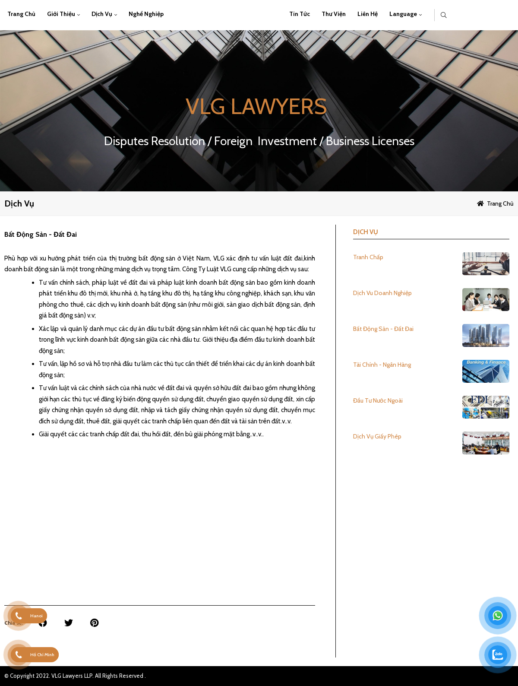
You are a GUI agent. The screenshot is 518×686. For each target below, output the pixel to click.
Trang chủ (21, 14)
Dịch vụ (102, 14)
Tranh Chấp (368, 257)
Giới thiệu (61, 14)
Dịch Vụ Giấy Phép (377, 436)
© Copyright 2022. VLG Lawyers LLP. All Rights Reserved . (75, 675)
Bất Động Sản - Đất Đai (383, 329)
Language (403, 14)
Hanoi (36, 616)
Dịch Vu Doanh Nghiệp (382, 293)
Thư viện (334, 14)
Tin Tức (299, 14)
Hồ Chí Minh (42, 654)
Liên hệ (367, 14)
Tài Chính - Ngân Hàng (382, 364)
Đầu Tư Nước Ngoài (378, 400)
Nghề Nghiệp (146, 14)
